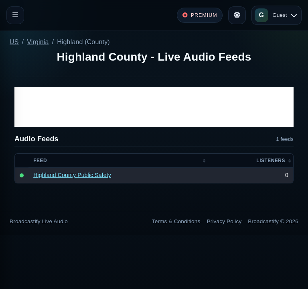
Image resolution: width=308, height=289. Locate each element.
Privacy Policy (224, 221)
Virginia (38, 42)
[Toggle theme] (237, 15)
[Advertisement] (154, 107)
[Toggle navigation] (15, 15)
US (14, 42)
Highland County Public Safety (72, 175)
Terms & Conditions (176, 221)
